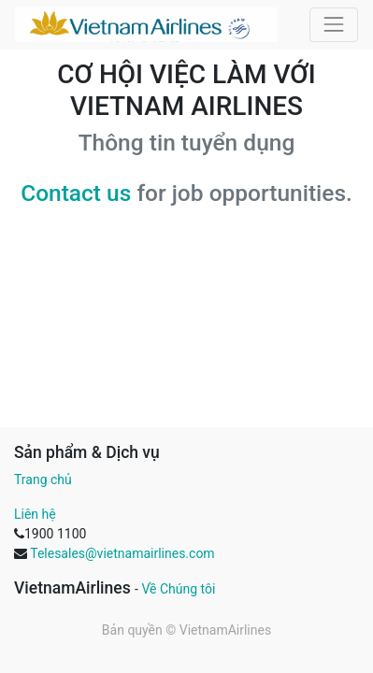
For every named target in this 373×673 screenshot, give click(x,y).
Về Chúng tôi (178, 588)
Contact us (76, 193)
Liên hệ (35, 514)
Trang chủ (43, 479)
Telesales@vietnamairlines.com (122, 553)
